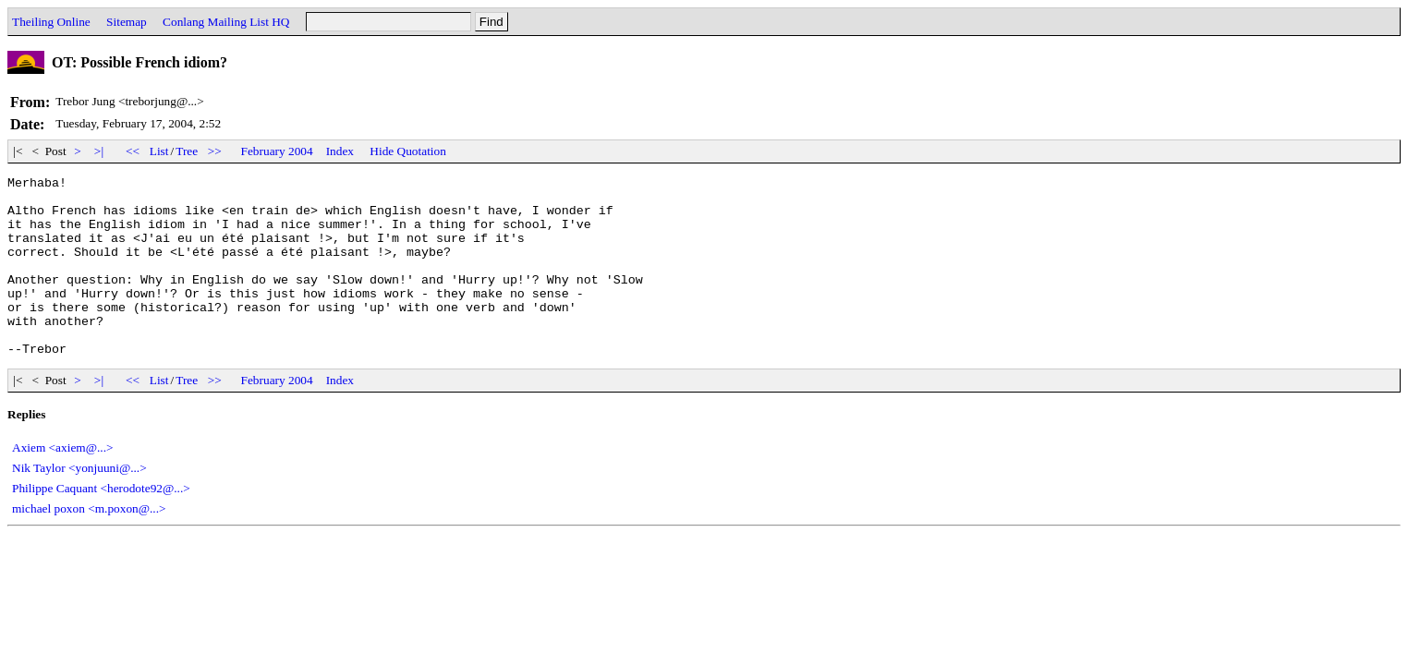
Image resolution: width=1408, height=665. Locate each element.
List (159, 151)
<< (133, 151)
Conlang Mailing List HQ (226, 22)
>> (215, 151)
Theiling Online (51, 22)
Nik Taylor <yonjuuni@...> (79, 504)
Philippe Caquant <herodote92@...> (101, 524)
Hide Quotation (408, 151)
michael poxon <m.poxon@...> (89, 544)
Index (340, 151)
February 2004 (277, 151)
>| (99, 151)
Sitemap (126, 22)
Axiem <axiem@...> (62, 483)
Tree (187, 151)
